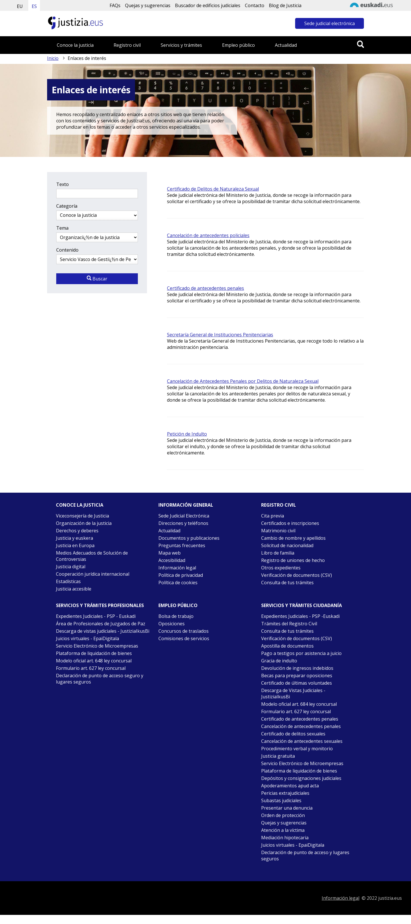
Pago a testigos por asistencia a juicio (301, 653)
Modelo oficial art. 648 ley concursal (94, 661)
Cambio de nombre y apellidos (293, 538)
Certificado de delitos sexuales (293, 734)
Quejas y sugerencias (147, 5)
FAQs (115, 5)
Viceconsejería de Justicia (82, 516)
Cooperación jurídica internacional (92, 574)
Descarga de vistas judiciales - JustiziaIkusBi (102, 631)
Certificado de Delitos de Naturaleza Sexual (213, 189)
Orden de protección (283, 815)
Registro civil (127, 45)
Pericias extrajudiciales (285, 793)
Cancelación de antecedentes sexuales (301, 741)
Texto (62, 184)
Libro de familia (277, 553)
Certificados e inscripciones (290, 523)
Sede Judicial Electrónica (183, 516)
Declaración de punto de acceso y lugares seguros (305, 855)
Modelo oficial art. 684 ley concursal (299, 704)
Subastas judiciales (281, 800)
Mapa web (169, 553)
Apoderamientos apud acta (290, 786)
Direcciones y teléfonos (183, 523)
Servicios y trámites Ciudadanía (301, 605)
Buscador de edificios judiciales (207, 5)
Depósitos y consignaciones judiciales (301, 778)
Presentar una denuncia (287, 808)
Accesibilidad (171, 560)
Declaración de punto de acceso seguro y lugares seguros (99, 678)
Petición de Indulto (187, 434)
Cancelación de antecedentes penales (301, 726)
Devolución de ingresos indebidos (297, 668)
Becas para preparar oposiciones (296, 675)
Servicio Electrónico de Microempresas (97, 646)
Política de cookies (178, 582)
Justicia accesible (73, 589)
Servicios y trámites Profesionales (100, 605)
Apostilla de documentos (287, 646)
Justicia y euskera (74, 538)
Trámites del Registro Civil (289, 623)
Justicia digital (70, 566)
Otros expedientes (281, 568)
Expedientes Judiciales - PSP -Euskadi (300, 616)
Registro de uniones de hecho (293, 560)
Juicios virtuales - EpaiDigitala (87, 638)
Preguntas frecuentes (181, 545)
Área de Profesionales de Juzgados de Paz (100, 623)
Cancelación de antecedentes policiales (208, 235)
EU (20, 6)
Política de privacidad (180, 575)
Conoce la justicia (75, 45)
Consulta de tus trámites (287, 582)
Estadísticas (68, 581)
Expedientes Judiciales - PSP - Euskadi (96, 616)
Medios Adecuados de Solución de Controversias (92, 556)
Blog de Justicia (285, 5)
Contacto (254, 5)
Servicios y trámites (181, 45)
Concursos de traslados (183, 631)
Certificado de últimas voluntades (296, 683)
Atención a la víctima (283, 830)
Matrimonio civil (278, 530)
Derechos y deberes (77, 530)
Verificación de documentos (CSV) (296, 575)
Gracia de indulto (279, 661)
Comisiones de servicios (183, 638)
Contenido (67, 250)
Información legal (177, 568)
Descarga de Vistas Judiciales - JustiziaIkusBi (293, 693)
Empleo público (238, 45)
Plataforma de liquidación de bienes (94, 653)
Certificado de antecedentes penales (205, 288)
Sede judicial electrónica (329, 23)
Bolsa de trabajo (176, 616)
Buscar (97, 279)
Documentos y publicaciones (188, 538)
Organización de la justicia (84, 523)
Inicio (53, 58)
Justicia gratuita (278, 756)
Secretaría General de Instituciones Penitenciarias (220, 334)
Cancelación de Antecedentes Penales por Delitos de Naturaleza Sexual (243, 381)
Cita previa (272, 516)
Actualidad (286, 45)
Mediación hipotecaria (285, 837)
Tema (62, 228)
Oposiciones (171, 623)
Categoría (66, 206)
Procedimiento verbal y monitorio (297, 748)
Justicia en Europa (75, 545)
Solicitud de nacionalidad (287, 545)
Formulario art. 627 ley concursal (91, 668)
